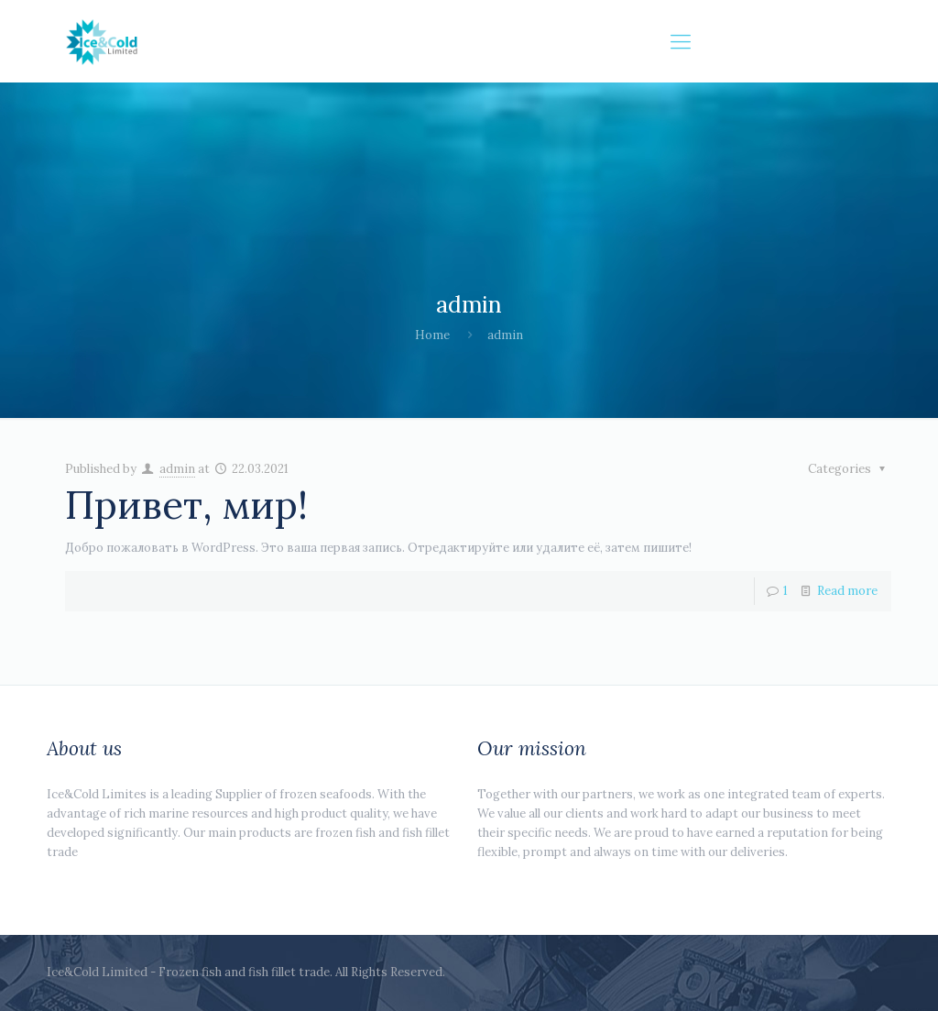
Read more (847, 591)
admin (177, 469)
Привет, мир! (186, 505)
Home (432, 335)
